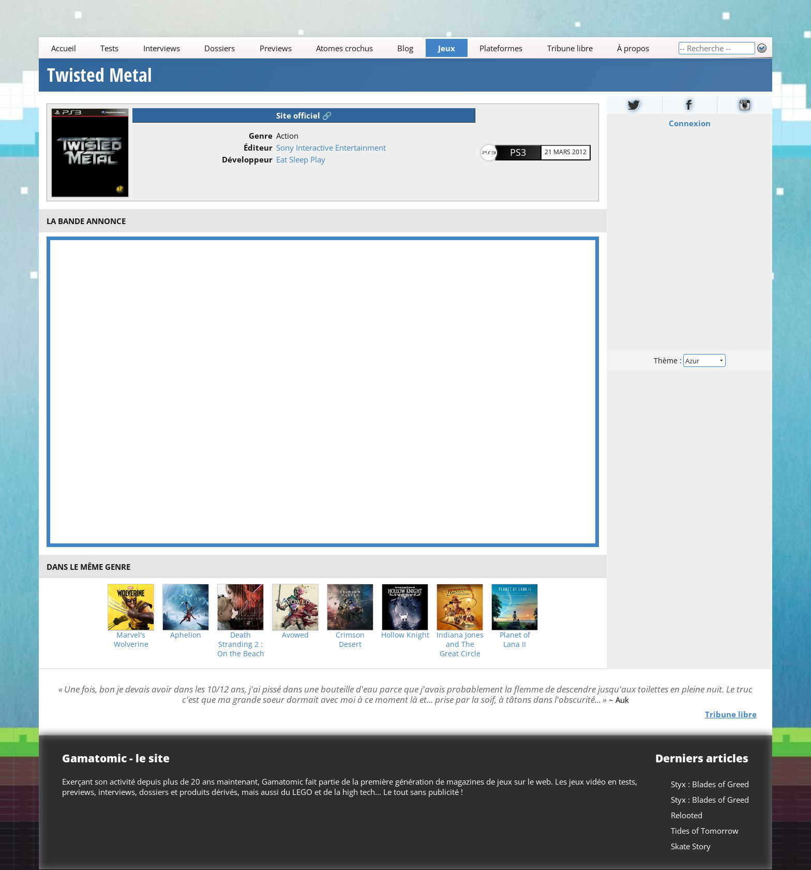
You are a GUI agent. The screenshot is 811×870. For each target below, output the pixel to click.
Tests (109, 48)
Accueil (63, 48)
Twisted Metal (99, 75)
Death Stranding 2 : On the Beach (240, 644)
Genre (261, 135)
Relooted (686, 815)
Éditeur (258, 147)
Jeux (446, 48)
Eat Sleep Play (300, 159)
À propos (633, 48)
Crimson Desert (350, 639)
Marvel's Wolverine (131, 639)
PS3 (518, 152)
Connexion (689, 123)
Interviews (161, 48)
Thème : (689, 360)
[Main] (358, 48)
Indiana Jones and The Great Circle (460, 644)
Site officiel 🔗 (304, 115)
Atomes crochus (344, 48)
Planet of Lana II (515, 639)
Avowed (295, 635)
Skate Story (691, 846)
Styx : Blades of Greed (710, 784)
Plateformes (501, 48)
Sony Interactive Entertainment (331, 147)
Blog (406, 48)
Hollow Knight (405, 635)
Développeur (247, 159)
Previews (276, 48)
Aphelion (185, 635)
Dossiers (219, 48)
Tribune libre (570, 48)
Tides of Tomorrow (705, 830)
